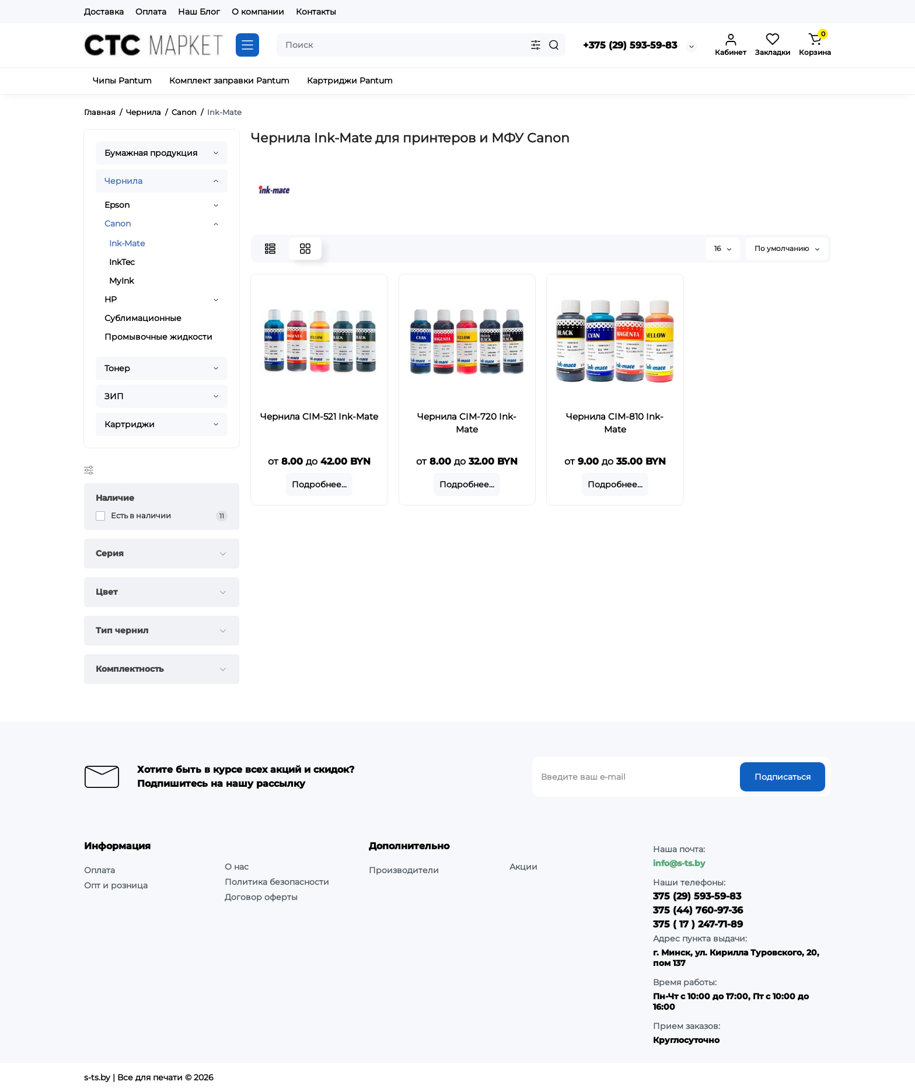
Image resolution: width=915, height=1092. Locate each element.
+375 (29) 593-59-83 (630, 45)
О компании (258, 11)
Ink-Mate (127, 243)
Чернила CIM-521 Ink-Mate (319, 416)
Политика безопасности (277, 882)
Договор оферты (261, 897)
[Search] (553, 45)
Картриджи (129, 424)
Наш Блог (199, 11)
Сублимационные (142, 318)
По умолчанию (787, 248)
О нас (237, 866)
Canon (117, 223)
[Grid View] (305, 249)
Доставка (104, 11)
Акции (523, 866)
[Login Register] (730, 45)
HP (110, 299)
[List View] (270, 249)
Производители (404, 870)
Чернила (123, 181)
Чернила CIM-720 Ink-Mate (466, 423)
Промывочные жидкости (158, 337)
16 (722, 248)
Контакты (316, 11)
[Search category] (535, 45)
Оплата (150, 11)
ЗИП (114, 396)
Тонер (117, 368)
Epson (117, 205)
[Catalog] (247, 45)
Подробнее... (319, 484)
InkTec (122, 262)
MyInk (121, 280)
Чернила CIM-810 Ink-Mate (614, 423)
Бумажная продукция (150, 153)
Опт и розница (116, 885)
